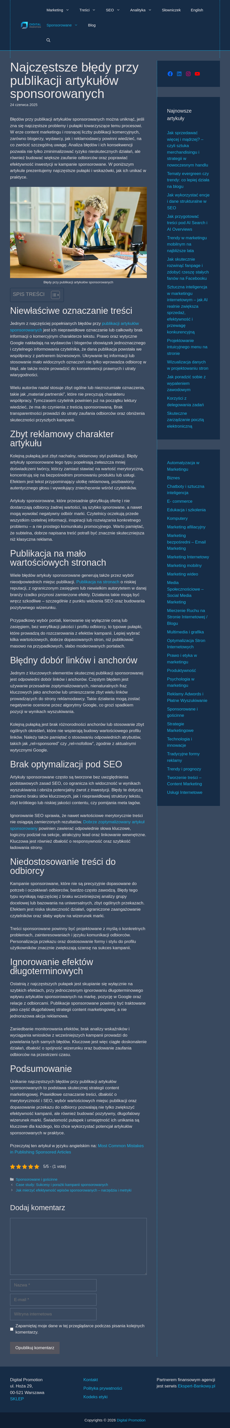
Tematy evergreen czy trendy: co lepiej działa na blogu (188, 180)
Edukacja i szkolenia (186, 509)
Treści (90, 10)
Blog (92, 25)
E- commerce (180, 501)
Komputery (177, 518)
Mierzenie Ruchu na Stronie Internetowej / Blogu (187, 617)
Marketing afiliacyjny (186, 527)
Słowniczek (171, 10)
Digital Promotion (131, 1420)
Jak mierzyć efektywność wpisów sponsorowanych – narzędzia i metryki (73, 1190)
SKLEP (17, 1399)
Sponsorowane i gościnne (36, 1179)
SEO (115, 10)
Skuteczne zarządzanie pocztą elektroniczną (185, 420)
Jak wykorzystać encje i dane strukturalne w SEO (188, 201)
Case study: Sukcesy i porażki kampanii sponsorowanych (62, 1185)
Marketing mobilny (184, 565)
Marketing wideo (182, 574)
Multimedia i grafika (185, 632)
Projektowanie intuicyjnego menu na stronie (187, 347)
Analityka (143, 10)
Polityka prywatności (102, 1388)
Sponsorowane (65, 25)
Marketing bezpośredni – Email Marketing (186, 542)
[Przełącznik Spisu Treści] (53, 295)
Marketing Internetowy (188, 557)
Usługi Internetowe (185, 792)
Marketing (60, 10)
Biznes (173, 477)
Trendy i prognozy (184, 769)
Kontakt (90, 1379)
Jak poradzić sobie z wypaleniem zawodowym (186, 383)
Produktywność (181, 670)
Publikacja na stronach (97, 582)
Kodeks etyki (95, 1397)
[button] (48, 40)
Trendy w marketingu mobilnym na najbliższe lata (187, 244)
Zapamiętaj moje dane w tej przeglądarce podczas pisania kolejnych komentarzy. (80, 1329)
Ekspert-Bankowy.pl (196, 1386)
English (197, 10)
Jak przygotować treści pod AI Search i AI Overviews (187, 223)
